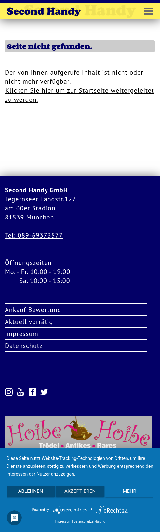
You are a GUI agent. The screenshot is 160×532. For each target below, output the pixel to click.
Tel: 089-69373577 (34, 235)
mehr (129, 491)
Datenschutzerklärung (89, 521)
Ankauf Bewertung (33, 309)
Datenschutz (24, 345)
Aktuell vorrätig (29, 321)
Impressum (21, 333)
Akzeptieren (80, 491)
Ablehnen (30, 491)
